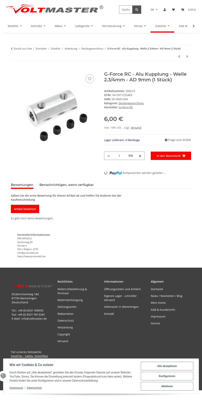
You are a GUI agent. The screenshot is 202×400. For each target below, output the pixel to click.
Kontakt (109, 314)
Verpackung (65, 327)
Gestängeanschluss (131, 103)
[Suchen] (125, 9)
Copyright (63, 334)
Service (155, 323)
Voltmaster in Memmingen (121, 307)
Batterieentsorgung (70, 300)
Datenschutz (34, 388)
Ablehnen (167, 386)
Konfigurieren (167, 376)
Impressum (16, 388)
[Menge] (119, 156)
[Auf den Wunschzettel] (89, 79)
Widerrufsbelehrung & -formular (73, 291)
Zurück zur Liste (23, 48)
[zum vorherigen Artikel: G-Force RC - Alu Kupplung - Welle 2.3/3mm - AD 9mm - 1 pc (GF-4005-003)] (179, 56)
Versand (136, 127)
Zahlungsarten (67, 307)
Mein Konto (158, 303)
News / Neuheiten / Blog (166, 296)
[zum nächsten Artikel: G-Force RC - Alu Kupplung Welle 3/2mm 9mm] (187, 56)
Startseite (157, 289)
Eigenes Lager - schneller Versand (120, 298)
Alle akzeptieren (167, 366)
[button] (164, 9)
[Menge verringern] (108, 156)
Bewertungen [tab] (22, 185)
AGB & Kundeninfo (163, 309)
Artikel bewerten (25, 209)
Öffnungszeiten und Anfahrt (122, 289)
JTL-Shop (181, 395)
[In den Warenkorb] (14, 69)
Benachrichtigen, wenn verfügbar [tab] (66, 185)
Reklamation (65, 314)
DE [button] (152, 9)
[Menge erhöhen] (140, 156)
